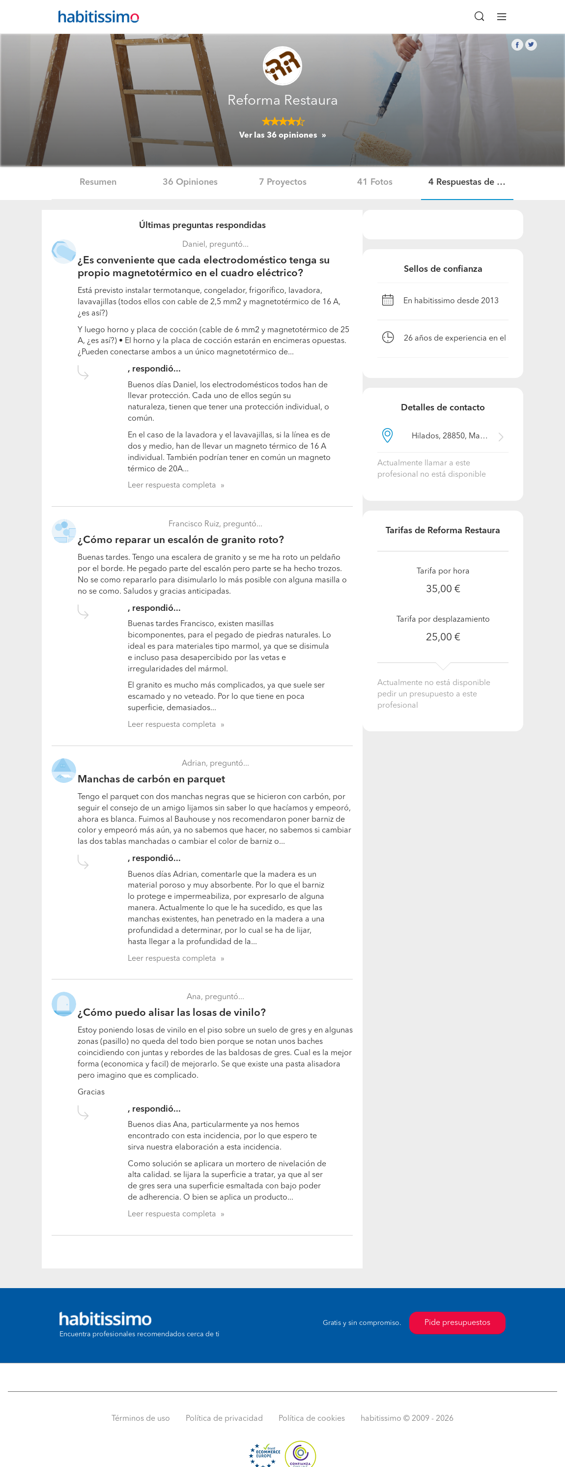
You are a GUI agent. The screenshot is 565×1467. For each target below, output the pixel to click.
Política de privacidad (224, 1419)
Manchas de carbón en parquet (151, 780)
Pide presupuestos (457, 1323)
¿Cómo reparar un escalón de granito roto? (181, 540)
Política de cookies (312, 1419)
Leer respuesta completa (172, 485)
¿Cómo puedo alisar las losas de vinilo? (172, 1013)
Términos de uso (141, 1419)
